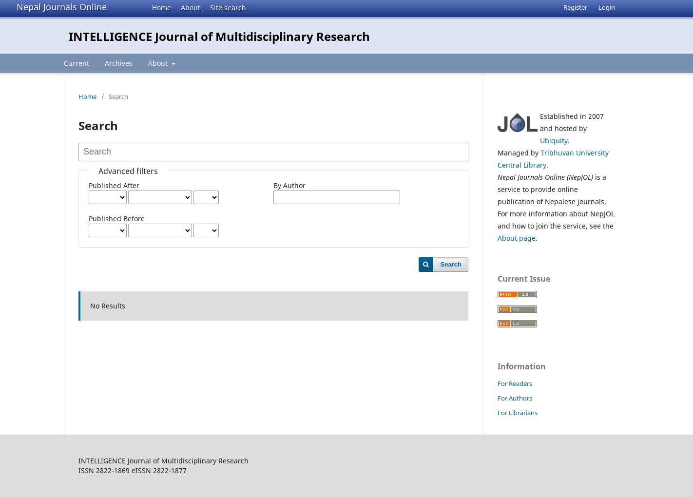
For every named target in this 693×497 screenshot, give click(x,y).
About (190, 7)
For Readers (515, 383)
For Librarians (518, 412)
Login (606, 7)
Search (451, 264)
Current (76, 63)
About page (517, 238)
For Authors (515, 398)
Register (575, 7)
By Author (289, 185)
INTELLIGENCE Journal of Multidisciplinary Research (219, 36)
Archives (119, 63)
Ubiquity (554, 140)
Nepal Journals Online (62, 7)
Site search (228, 7)
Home (161, 7)
